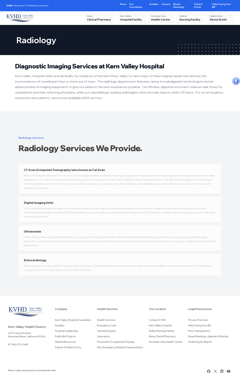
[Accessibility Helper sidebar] (236, 81)
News (123, 4)
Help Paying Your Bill (199, 325)
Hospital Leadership (66, 331)
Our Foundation (135, 5)
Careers (166, 4)
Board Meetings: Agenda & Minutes (208, 336)
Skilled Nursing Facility (161, 331)
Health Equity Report (200, 341)
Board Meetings (178, 5)
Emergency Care (106, 325)
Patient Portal (198, 5)
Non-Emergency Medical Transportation (120, 347)
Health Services (106, 320)
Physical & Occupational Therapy (116, 341)
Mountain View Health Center (165, 341)
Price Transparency (199, 331)
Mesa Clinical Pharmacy (162, 336)
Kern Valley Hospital (160, 325)
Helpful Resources (65, 341)
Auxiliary (154, 4)
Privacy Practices (198, 320)
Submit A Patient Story (68, 347)
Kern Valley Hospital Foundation (73, 320)
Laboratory (103, 336)
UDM (53, 370)
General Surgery (106, 331)
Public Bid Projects (65, 336)
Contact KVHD (157, 320)
